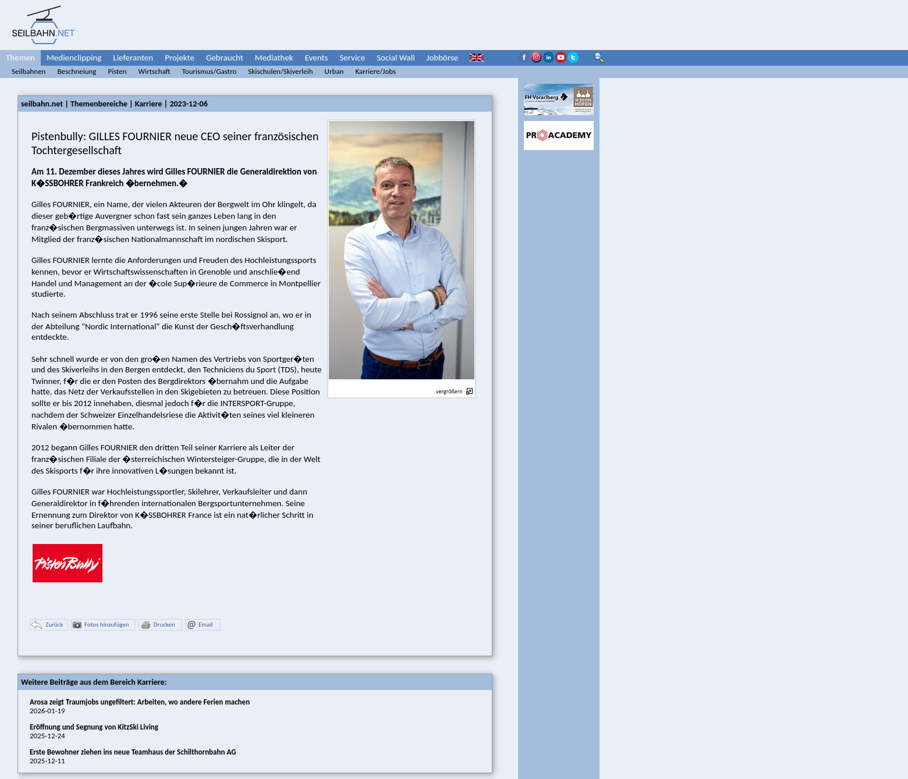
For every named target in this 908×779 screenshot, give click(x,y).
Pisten (117, 71)
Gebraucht (224, 57)
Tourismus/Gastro (209, 71)
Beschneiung (76, 71)
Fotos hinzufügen (101, 625)
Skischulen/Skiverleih (280, 71)
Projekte (179, 57)
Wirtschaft (155, 71)
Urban (334, 71)
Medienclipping (74, 57)
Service (352, 57)
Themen (20, 57)
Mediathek (274, 57)
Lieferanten (133, 57)
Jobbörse (443, 57)
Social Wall (396, 57)
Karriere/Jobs (375, 71)
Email (199, 625)
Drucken (157, 625)
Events (316, 57)
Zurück (47, 625)
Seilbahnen (28, 71)
